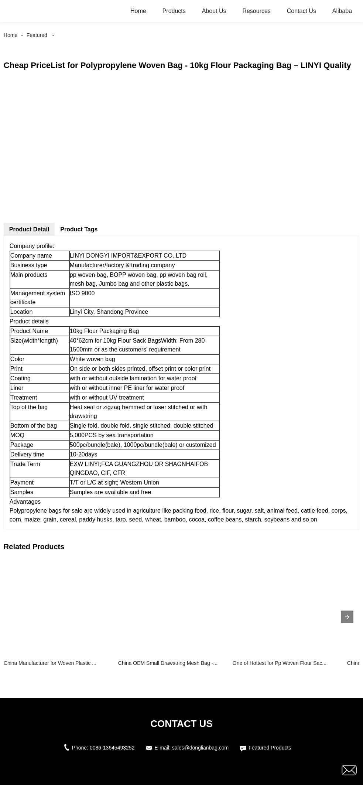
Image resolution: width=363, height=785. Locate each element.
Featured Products (270, 748)
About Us (214, 11)
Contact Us (301, 11)
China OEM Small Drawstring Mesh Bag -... (168, 663)
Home (138, 11)
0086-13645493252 (112, 748)
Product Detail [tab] (29, 229)
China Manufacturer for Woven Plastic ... (50, 663)
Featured (37, 35)
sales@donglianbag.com (200, 748)
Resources (256, 11)
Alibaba (342, 11)
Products (174, 11)
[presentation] (347, 617)
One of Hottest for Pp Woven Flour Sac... (279, 663)
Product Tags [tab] (78, 229)
